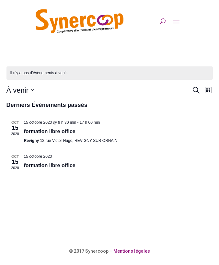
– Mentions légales (129, 251)
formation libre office (49, 131)
